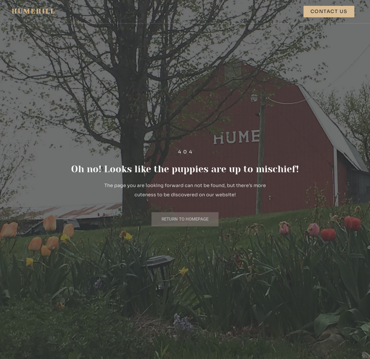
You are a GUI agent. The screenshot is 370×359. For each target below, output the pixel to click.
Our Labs (171, 11)
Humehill (33, 11)
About (234, 11)
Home (142, 11)
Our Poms (204, 11)
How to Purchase (274, 11)
